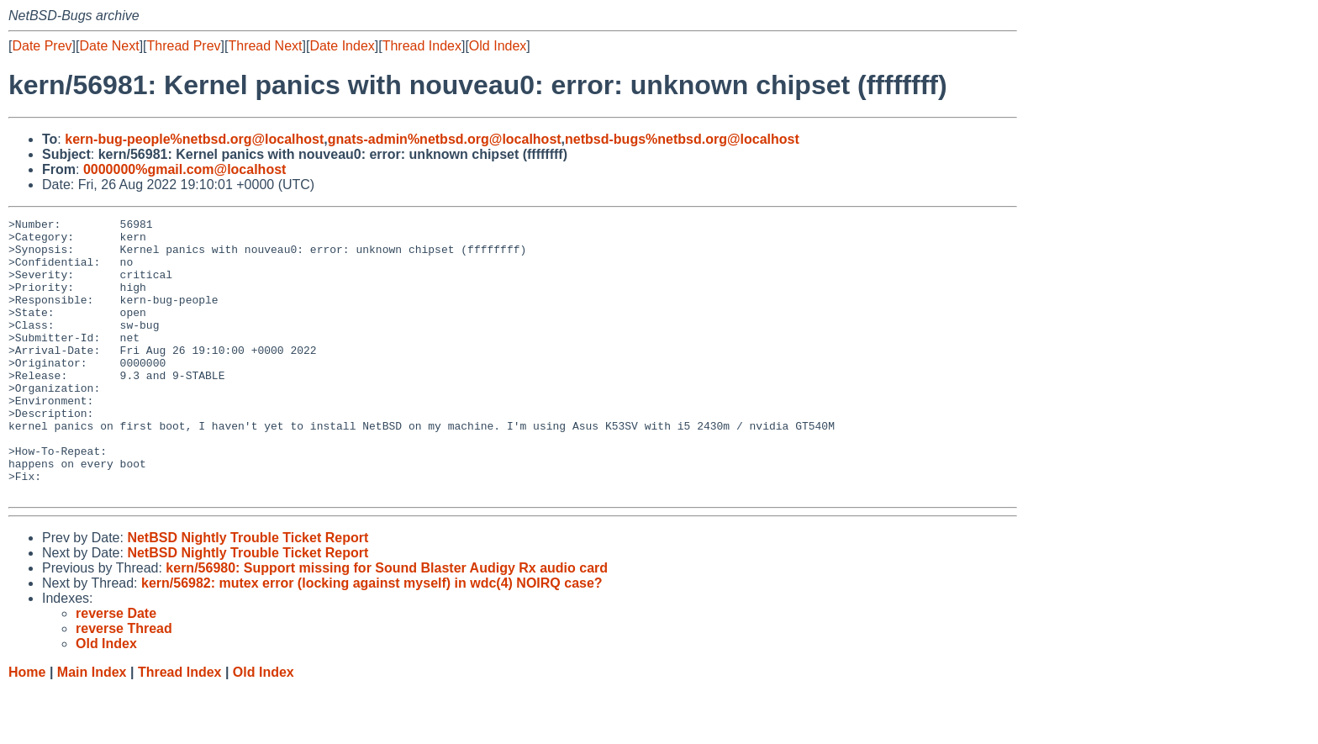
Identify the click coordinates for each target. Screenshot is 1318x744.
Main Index (92, 727)
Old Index (497, 46)
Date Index (341, 46)
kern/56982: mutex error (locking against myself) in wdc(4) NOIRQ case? (372, 638)
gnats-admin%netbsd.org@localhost (444, 139)
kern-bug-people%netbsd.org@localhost (194, 139)
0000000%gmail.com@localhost (184, 169)
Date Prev (41, 46)
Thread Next (265, 46)
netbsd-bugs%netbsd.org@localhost (682, 139)
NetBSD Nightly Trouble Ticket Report (247, 593)
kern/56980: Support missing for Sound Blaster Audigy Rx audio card (387, 623)
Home (26, 727)
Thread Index (421, 46)
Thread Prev (184, 46)
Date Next (109, 46)
